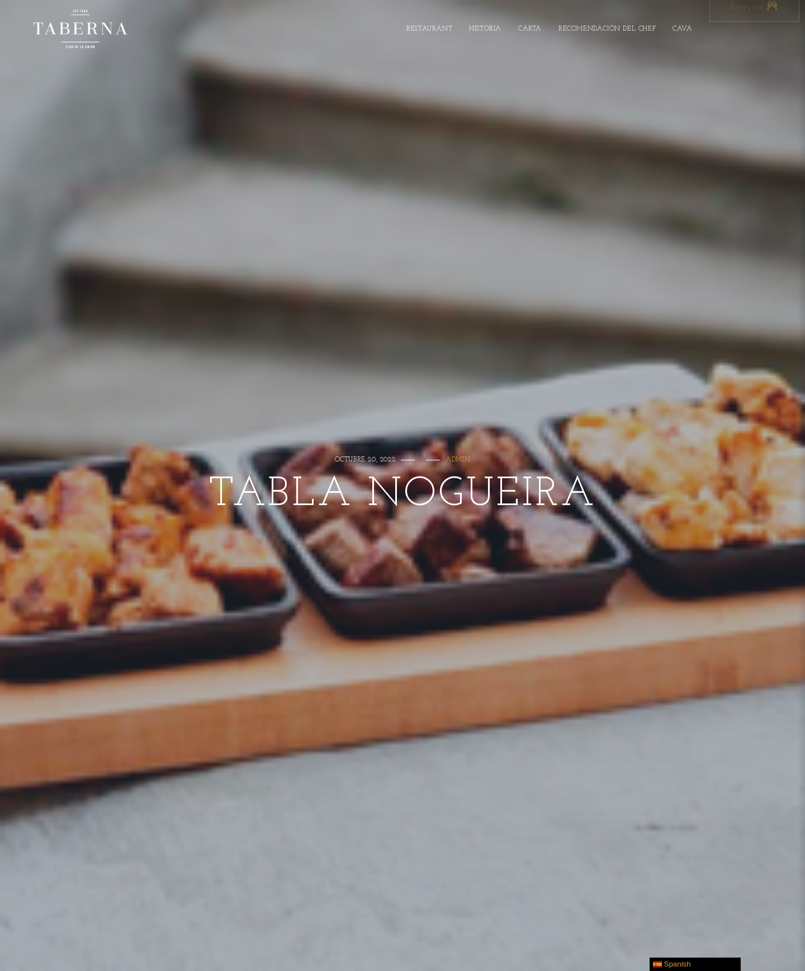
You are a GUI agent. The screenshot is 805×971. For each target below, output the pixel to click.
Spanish (672, 964)
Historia (485, 26)
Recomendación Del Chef (607, 26)
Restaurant (429, 26)
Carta (530, 26)
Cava (682, 26)
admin (458, 459)
